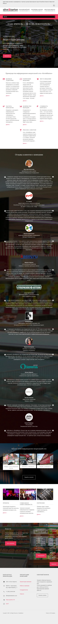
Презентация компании (26, 587)
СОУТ (7, 609)
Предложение (27, 567)
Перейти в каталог (29, 499)
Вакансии (46, 568)
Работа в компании (25, 591)
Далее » (8, 104)
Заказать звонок (44, 601)
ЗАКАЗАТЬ (7, 63)
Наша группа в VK (10, 605)
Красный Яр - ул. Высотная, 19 (29, 490)
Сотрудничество (25, 596)
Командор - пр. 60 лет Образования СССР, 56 (11, 491)
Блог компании (8, 567)
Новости (23, 600)
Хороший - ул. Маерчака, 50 (46, 490)
